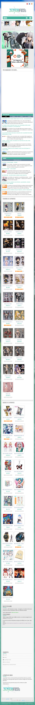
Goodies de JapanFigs (8, 403)
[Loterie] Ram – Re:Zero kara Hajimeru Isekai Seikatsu (14, 175)
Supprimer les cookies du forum (9, 664)
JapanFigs (23, 700)
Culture (21, 116)
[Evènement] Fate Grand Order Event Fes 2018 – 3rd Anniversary (17, 118)
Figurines (4, 158)
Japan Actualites (6, 115)
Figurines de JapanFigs (9, 199)
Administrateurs (8, 612)
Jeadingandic (9, 618)
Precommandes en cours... (10, 70)
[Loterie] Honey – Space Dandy (9, 168)
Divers (13, 116)
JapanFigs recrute (7, 659)
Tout (6, 116)
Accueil (5, 655)
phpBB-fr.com (8, 703)
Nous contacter (6, 662)
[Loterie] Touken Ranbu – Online (9, 162)
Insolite (29, 116)
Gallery (5, 657)
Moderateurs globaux (15, 612)
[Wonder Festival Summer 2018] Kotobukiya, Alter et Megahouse (17, 189)
